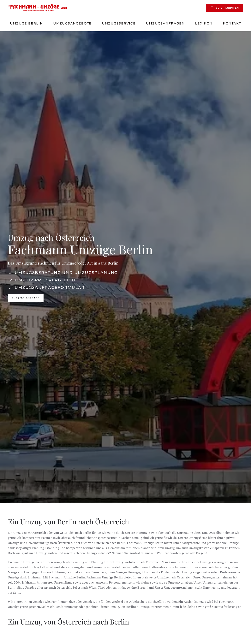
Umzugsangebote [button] (72, 23)
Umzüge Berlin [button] (26, 23)
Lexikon (204, 23)
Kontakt (232, 23)
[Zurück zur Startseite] (37, 7)
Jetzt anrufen (224, 8)
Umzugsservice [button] (119, 23)
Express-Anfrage (25, 298)
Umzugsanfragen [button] (165, 23)
